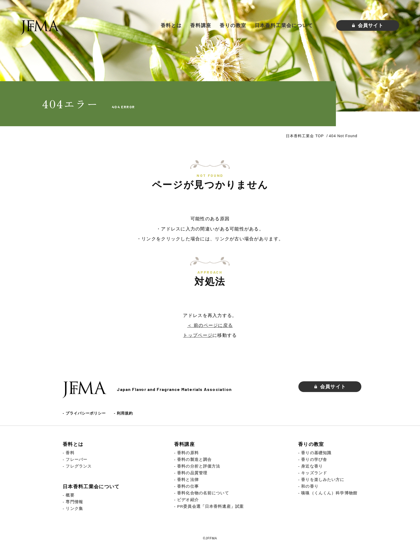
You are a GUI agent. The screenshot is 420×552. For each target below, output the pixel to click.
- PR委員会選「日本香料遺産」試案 (209, 506)
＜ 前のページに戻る (210, 325)
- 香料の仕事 (186, 486)
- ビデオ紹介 (186, 499)
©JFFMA (210, 538)
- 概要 (68, 495)
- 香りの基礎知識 (314, 452)
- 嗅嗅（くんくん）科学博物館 (327, 493)
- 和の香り (308, 486)
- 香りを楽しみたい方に (321, 479)
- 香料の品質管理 (190, 473)
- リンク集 (73, 508)
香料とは (171, 25)
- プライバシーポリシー (84, 413)
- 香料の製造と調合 (193, 459)
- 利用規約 (123, 413)
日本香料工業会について (284, 25)
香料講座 (200, 25)
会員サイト (368, 25)
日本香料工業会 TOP (305, 136)
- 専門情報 (73, 501)
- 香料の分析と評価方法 (197, 466)
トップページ (197, 335)
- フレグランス (77, 466)
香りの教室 (233, 25)
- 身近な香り (310, 466)
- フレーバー (75, 459)
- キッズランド (312, 473)
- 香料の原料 (186, 452)
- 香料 (68, 452)
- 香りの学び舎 (312, 459)
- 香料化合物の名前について (201, 493)
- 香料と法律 (186, 479)
